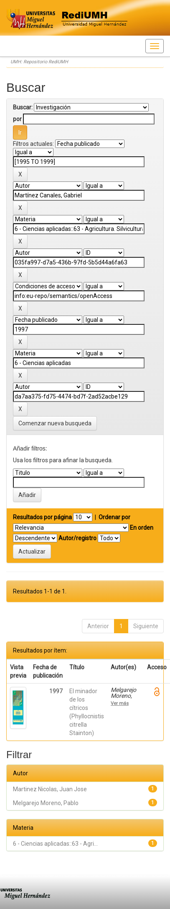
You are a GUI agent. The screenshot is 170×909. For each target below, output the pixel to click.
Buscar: (23, 107)
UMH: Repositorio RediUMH (39, 62)
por (17, 119)
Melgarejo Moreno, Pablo (46, 803)
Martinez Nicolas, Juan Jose (50, 789)
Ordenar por (114, 517)
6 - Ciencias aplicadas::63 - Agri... (55, 843)
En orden (141, 527)
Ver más (120, 703)
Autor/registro (77, 538)
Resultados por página (42, 517)
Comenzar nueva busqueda (54, 423)
